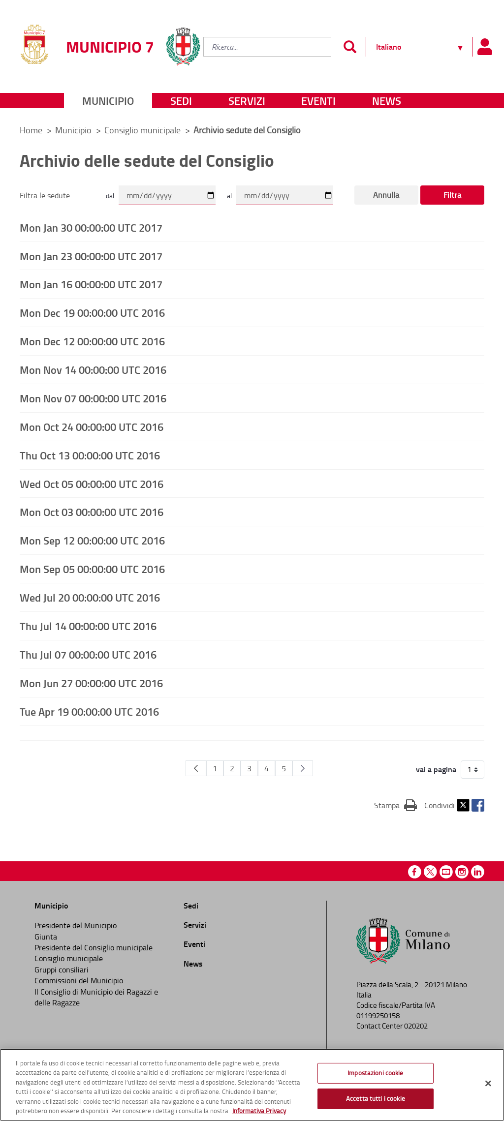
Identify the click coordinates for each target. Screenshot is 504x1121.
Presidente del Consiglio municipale (93, 947)
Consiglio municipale (143, 130)
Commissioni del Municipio (78, 980)
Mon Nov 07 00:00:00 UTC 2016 (93, 398)
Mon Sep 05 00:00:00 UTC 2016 (92, 568)
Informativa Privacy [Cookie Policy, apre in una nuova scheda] (259, 1110)
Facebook (478, 805)
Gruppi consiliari (61, 969)
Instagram (462, 872)
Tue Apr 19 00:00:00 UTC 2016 (89, 711)
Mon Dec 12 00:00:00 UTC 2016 (92, 341)
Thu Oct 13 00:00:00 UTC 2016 (90, 455)
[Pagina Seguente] (302, 768)
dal (110, 195)
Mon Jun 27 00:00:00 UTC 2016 (91, 683)
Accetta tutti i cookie (375, 1098)
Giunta (45, 936)
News (386, 100)
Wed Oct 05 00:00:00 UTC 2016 (91, 483)
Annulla (386, 194)
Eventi (318, 100)
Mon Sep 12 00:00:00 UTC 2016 (92, 540)
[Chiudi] (488, 1083)
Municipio (108, 100)
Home (31, 130)
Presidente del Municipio (75, 925)
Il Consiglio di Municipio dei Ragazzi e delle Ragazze (96, 997)
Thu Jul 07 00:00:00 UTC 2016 (88, 654)
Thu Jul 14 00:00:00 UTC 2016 (88, 626)
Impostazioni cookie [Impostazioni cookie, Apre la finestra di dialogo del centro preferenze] (375, 1072)
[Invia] (350, 47)
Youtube (446, 872)
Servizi (246, 100)
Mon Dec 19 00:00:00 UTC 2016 (92, 312)
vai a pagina (436, 769)
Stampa (395, 805)
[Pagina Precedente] (196, 768)
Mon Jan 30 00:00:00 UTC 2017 (91, 227)
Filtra (452, 194)
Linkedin (477, 872)
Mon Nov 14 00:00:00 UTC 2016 (93, 369)
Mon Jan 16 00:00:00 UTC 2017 (91, 284)
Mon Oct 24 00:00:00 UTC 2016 (91, 426)
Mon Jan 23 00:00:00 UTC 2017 (91, 256)
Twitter (463, 805)
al (229, 195)
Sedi (181, 100)
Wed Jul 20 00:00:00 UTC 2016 (90, 597)
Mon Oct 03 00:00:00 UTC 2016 (91, 511)
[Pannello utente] (484, 47)
